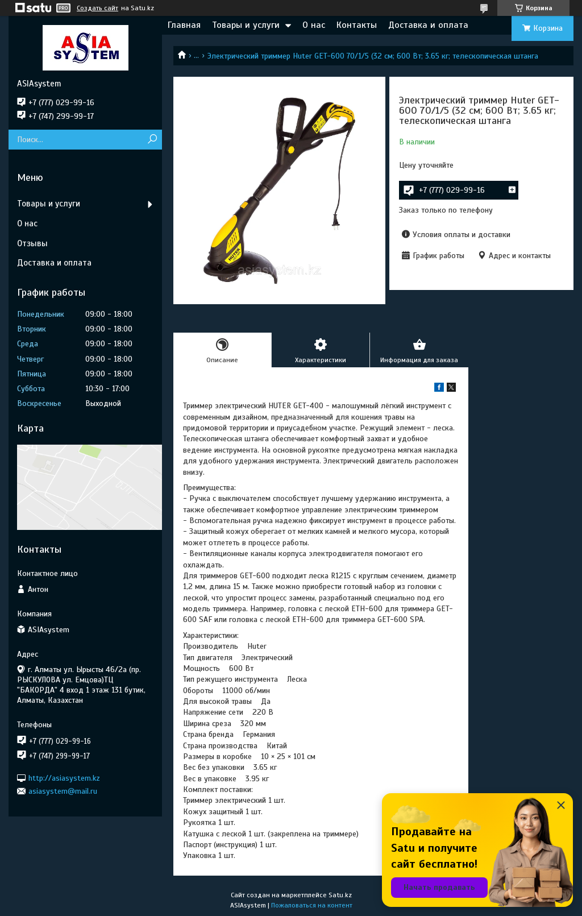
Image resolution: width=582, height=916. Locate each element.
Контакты (356, 25)
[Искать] (152, 140)
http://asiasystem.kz (64, 777)
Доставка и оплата (428, 25)
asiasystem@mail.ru (62, 791)
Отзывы (32, 243)
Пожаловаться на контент (311, 905)
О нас (313, 25)
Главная (184, 25)
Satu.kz (340, 895)
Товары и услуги (246, 25)
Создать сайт (97, 8)
